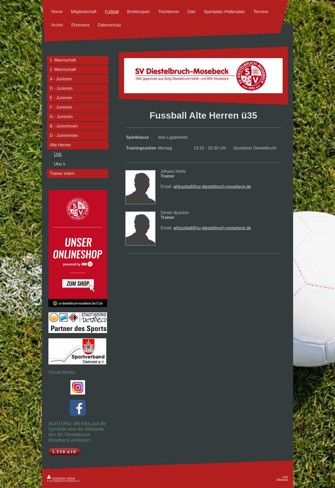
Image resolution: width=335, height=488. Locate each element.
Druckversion (56, 478)
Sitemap (71, 478)
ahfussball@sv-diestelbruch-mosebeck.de (212, 186)
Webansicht (282, 479)
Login (285, 476)
